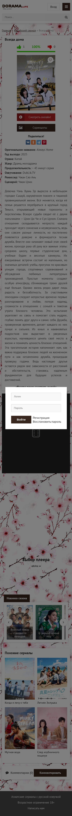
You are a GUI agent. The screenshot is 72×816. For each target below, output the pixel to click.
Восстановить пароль (47, 421)
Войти (21, 419)
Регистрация (41, 418)
